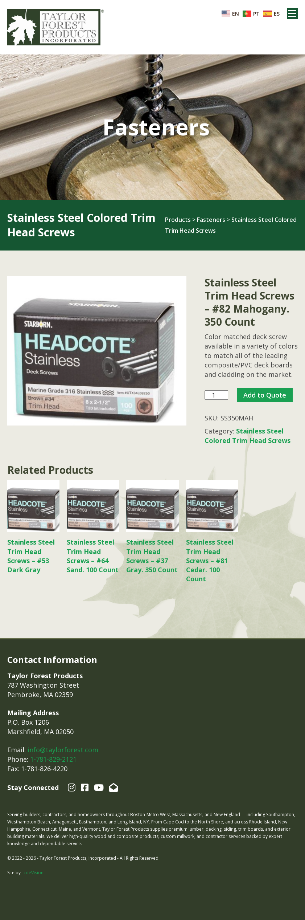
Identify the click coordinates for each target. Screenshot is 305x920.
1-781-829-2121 (53, 759)
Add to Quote (264, 395)
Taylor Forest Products (55, 27)
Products (178, 220)
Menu (292, 13)
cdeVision (34, 873)
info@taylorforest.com (63, 749)
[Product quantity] (216, 395)
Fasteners (211, 220)
